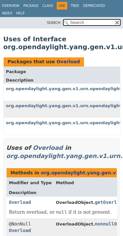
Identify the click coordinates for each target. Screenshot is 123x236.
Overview (10, 6)
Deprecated (94, 6)
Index (7, 13)
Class (47, 6)
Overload (68, 61)
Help (20, 13)
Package (30, 6)
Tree (75, 6)
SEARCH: (54, 23)
